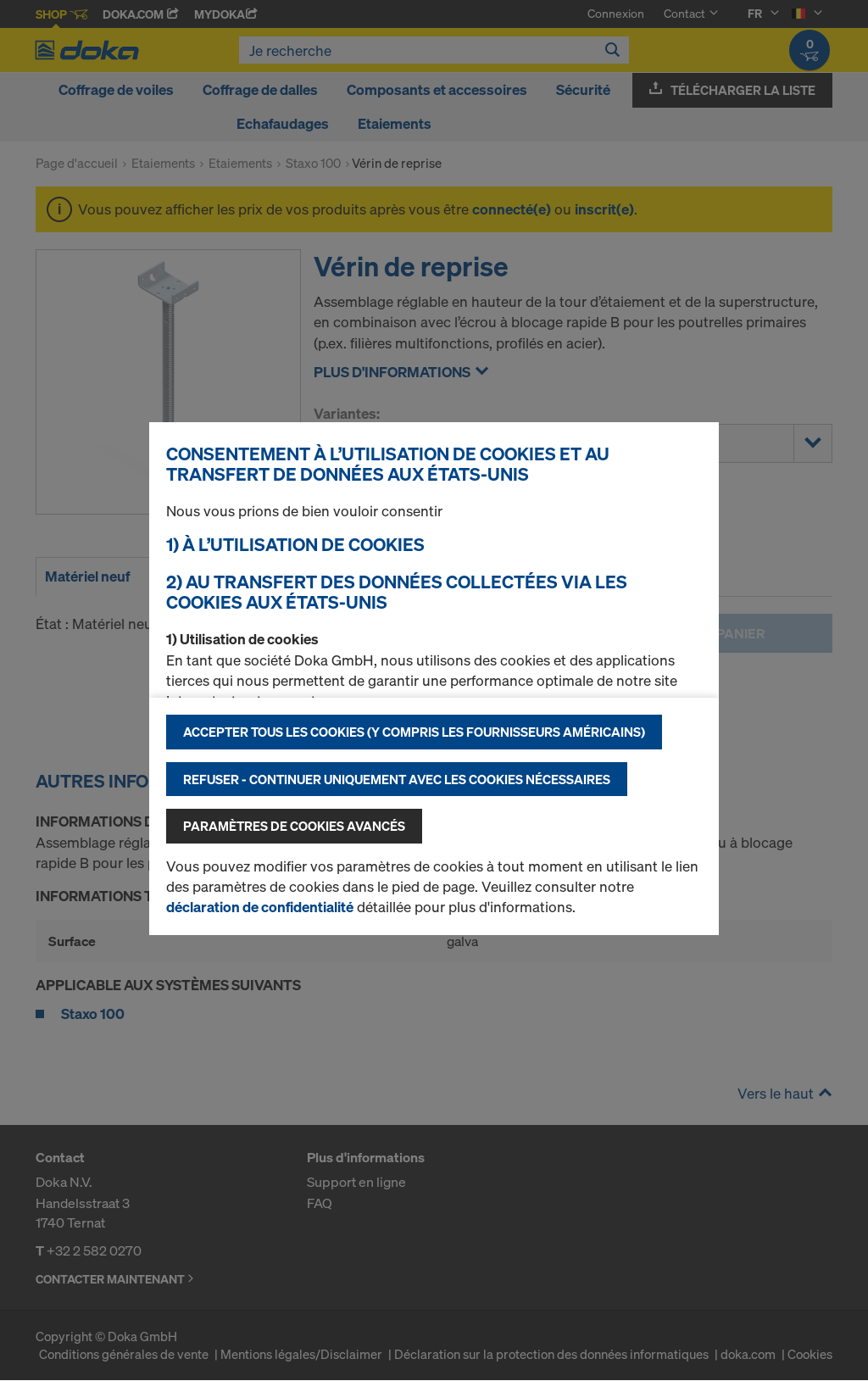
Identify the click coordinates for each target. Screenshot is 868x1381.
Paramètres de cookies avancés (294, 825)
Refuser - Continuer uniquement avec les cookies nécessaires (396, 779)
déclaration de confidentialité (259, 906)
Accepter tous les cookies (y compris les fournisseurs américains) (414, 731)
